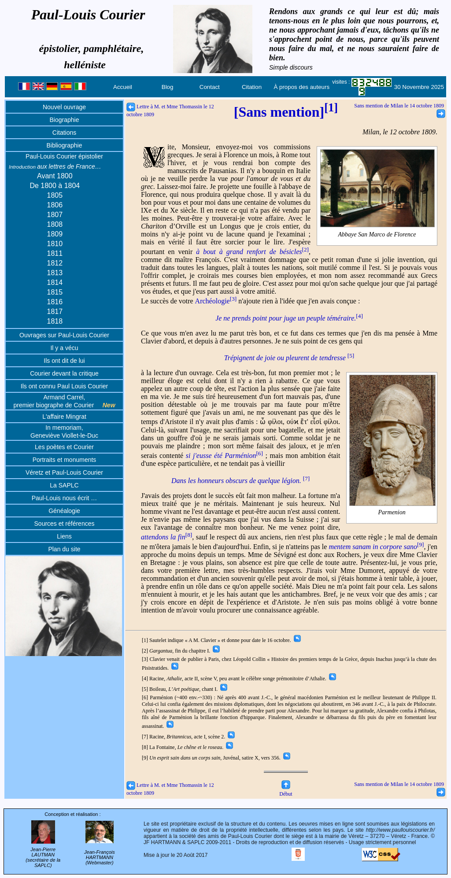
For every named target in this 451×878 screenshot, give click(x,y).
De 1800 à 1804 (55, 185)
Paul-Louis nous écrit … (64, 498)
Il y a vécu (64, 347)
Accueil (122, 87)
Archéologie (216, 301)
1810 (55, 243)
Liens (64, 536)
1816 (55, 302)
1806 (55, 205)
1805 (55, 195)
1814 (55, 282)
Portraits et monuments (64, 459)
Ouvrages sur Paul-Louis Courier (64, 335)
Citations (64, 132)
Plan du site (64, 549)
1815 (55, 292)
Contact (210, 87)
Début (285, 790)
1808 (55, 224)
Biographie (64, 119)
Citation (252, 87)
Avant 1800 (55, 176)
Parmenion (392, 512)
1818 (55, 321)
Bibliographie (64, 145)
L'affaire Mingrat (64, 416)
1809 (55, 234)
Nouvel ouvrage (64, 107)
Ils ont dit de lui (64, 360)
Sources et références (64, 523)
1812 (55, 263)
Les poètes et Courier (64, 446)
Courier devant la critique (64, 373)
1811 (55, 253)
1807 (55, 214)
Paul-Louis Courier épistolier (64, 156)
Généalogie (64, 510)
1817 (55, 311)
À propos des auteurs (301, 87)
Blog (168, 87)
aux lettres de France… (55, 166)
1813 (55, 273)
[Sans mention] (286, 112)
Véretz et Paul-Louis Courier (64, 472)
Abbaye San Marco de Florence (377, 235)
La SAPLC (64, 485)
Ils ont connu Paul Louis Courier (64, 386)
